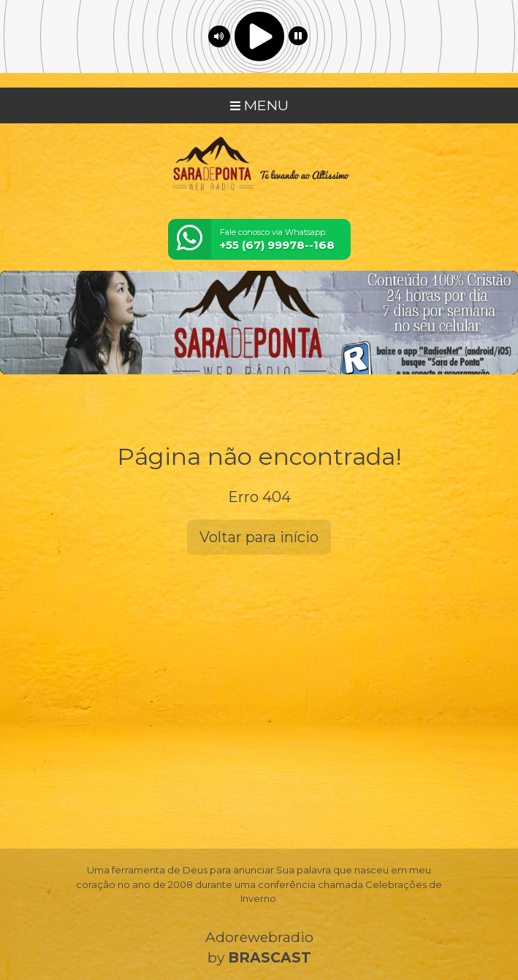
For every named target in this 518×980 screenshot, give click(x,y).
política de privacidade (415, 904)
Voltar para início (259, 537)
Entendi (57, 939)
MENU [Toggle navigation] (259, 105)
